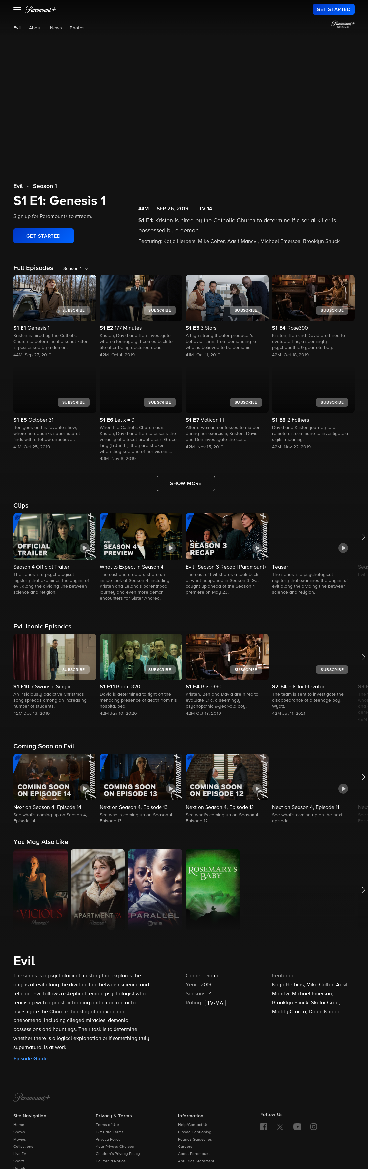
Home (18, 1125)
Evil (17, 28)
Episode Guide (30, 1058)
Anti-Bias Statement (196, 1161)
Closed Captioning (194, 1132)
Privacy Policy (108, 1140)
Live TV (19, 1154)
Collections (23, 1147)
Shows (19, 1132)
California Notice (111, 1161)
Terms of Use (107, 1125)
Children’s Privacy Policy (118, 1154)
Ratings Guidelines (195, 1140)
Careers (185, 1147)
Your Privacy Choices (115, 1147)
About (35, 28)
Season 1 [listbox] (72, 268)
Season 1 (45, 186)
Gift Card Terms (110, 1132)
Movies (19, 1140)
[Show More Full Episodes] (186, 483)
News (56, 28)
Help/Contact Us (193, 1125)
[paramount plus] (40, 9)
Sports (19, 1161)
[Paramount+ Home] (32, 1098)
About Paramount (194, 1154)
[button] (17, 10)
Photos (77, 28)
